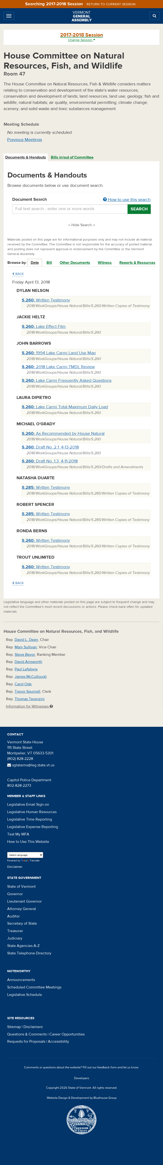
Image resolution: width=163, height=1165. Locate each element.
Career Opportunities (67, 1034)
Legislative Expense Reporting (32, 826)
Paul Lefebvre (26, 669)
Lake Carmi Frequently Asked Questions (66, 380)
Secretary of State (22, 923)
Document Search (81, 199)
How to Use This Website (28, 841)
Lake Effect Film (44, 326)
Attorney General (21, 908)
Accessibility (58, 1041)
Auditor (13, 916)
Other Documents (75, 262)
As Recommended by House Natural (63, 433)
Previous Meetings (24, 139)
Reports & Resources (137, 262)
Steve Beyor (25, 654)
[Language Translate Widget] (25, 855)
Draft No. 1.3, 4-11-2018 (50, 461)
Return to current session (111, 4)
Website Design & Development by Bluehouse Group (81, 1098)
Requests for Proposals (26, 1041)
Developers (81, 1078)
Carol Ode (23, 684)
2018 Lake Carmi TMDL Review (58, 367)
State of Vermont (21, 886)
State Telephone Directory (29, 953)
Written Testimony (46, 300)
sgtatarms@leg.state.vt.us (30, 765)
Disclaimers (33, 1026)
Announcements (21, 979)
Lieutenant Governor (24, 901)
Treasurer (15, 930)
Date (35, 262)
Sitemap (14, 1026)
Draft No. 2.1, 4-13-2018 (50, 447)
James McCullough (31, 676)
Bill (49, 262)
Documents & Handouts (25, 157)
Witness (105, 262)
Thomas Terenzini (30, 699)
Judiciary (14, 938)
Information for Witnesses (29, 706)
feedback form (107, 1067)
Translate (30, 861)
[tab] (26, 157)
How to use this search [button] (127, 199)
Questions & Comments (27, 1034)
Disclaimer (15, 867)
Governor (15, 894)
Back (18, 274)
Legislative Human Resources (32, 812)
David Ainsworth (28, 661)
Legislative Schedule (24, 994)
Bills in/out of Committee (72, 157)
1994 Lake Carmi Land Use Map (59, 353)
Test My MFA (18, 834)
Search (139, 209)
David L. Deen (26, 639)
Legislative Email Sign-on (28, 804)
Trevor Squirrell (27, 691)
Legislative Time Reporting (29, 819)
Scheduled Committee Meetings (34, 987)
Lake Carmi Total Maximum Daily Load (65, 407)
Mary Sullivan (26, 647)
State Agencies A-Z (23, 945)
